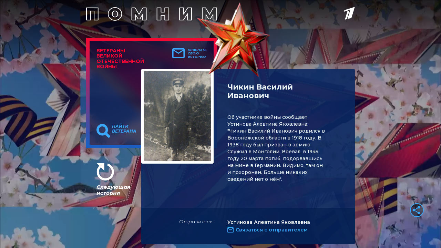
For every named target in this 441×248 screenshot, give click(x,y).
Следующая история (113, 190)
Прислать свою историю (197, 53)
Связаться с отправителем (272, 230)
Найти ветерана (124, 129)
